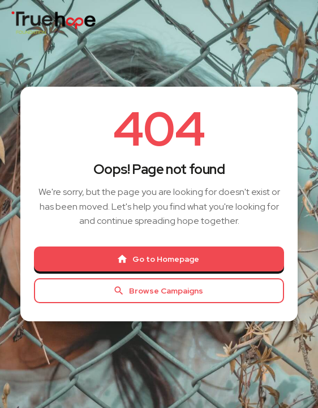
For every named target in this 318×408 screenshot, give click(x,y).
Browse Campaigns (158, 290)
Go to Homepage (158, 259)
